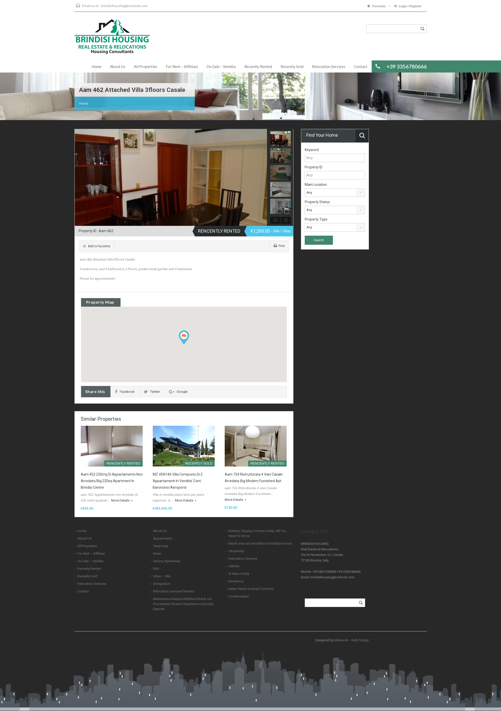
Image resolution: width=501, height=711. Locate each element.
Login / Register (408, 6)
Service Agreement (166, 561)
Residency (236, 581)
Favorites (377, 6)
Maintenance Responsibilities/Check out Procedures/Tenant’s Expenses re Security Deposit (183, 604)
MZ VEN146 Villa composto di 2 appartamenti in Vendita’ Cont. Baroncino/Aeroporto (178, 480)
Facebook (125, 392)
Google (178, 392)
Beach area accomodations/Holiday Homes (260, 543)
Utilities (233, 566)
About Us (117, 66)
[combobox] (335, 192)
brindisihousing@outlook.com (124, 6)
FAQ (156, 569)
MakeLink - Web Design (351, 640)
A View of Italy (238, 574)
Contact (360, 66)
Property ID (313, 167)
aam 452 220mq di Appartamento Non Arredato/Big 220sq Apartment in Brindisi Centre (112, 480)
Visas (157, 553)
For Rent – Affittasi (182, 66)
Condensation (238, 596)
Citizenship (236, 551)
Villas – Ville (162, 576)
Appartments (162, 538)
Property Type (316, 219)
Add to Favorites (96, 246)
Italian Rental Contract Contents (251, 589)
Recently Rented (258, 66)
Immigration (161, 584)
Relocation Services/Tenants (173, 591)
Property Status (317, 202)
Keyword (312, 150)
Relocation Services (328, 66)
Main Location (316, 185)
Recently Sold (292, 66)
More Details (122, 500)
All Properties (145, 66)
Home (96, 66)
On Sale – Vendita (221, 66)
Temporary (160, 546)
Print (279, 246)
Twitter (152, 392)
